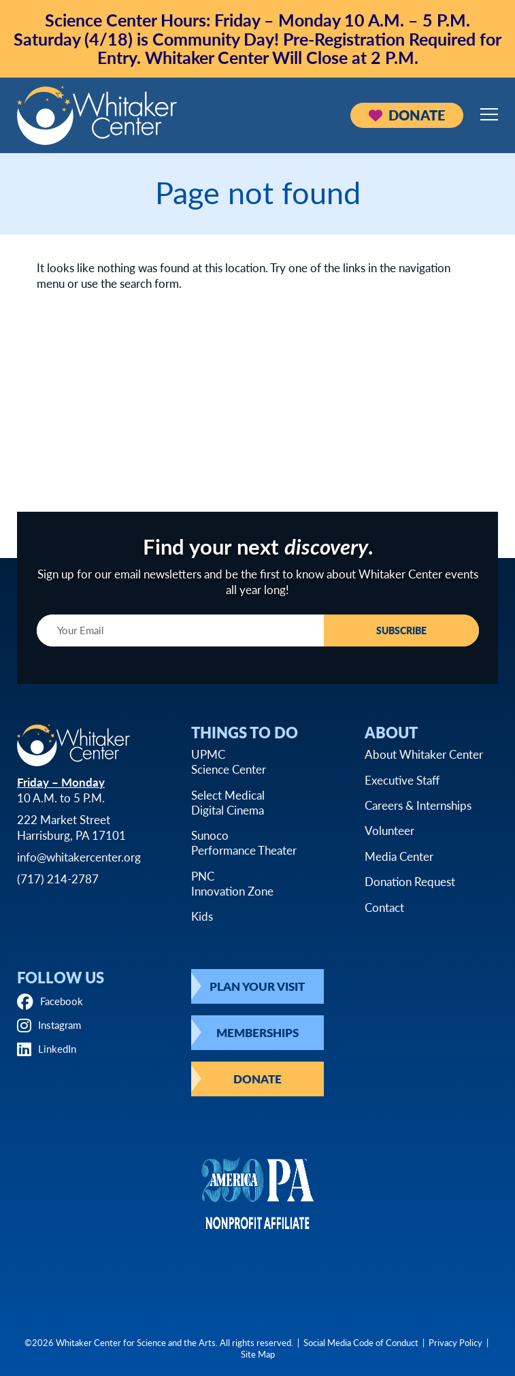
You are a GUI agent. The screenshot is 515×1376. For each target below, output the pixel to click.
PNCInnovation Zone (232, 883)
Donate (407, 115)
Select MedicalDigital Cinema (228, 802)
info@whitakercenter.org (79, 857)
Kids (202, 916)
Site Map (258, 1353)
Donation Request (410, 881)
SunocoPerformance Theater (244, 843)
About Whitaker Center (424, 754)
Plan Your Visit (257, 986)
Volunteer (389, 830)
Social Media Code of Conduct (360, 1342)
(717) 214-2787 (58, 879)
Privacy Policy (455, 1342)
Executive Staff (402, 779)
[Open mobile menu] (489, 114)
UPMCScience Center (228, 762)
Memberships (257, 1032)
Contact (384, 907)
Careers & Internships (418, 805)
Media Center (399, 856)
